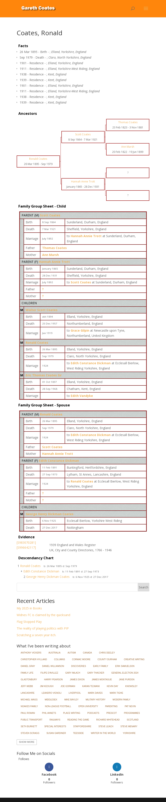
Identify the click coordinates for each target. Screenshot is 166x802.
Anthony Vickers (31, 653)
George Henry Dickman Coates (49, 514)
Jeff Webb (27, 686)
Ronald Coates (37, 342)
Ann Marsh (50, 255)
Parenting (111, 706)
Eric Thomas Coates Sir (44, 375)
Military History (95, 699)
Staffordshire (82, 726)
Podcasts (93, 713)
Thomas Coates (54, 248)
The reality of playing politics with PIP (43, 628)
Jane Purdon (126, 679)
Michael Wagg (29, 699)
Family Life (27, 673)
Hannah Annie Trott (54, 262)
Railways (54, 720)
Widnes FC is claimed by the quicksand (43, 615)
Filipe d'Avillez (49, 673)
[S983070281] (26, 542)
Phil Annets (49, 713)
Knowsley (131, 686)
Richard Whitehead (108, 720)
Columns (59, 659)
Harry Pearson (53, 679)
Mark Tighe (116, 693)
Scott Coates (50, 215)
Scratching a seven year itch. (36, 635)
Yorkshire (129, 733)
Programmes (132, 713)
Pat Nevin (130, 706)
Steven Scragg (30, 733)
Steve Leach (105, 726)
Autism (72, 653)
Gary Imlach (72, 673)
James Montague (102, 679)
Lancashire (28, 693)
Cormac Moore (81, 659)
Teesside (78, 733)
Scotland (133, 720)
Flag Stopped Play (29, 622)
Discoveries (78, 666)
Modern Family (121, 699)
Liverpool (75, 693)
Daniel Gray (28, 666)
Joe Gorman (68, 686)
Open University (88, 706)
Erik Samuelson (124, 666)
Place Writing (71, 713)
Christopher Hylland (34, 659)
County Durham (107, 659)
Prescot (111, 713)
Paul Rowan (28, 713)
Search (143, 587)
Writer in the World (103, 733)
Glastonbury (29, 679)
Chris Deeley (107, 653)
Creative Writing (134, 659)
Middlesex (51, 699)
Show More (26, 742)
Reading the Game (78, 720)
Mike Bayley (71, 699)
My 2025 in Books (29, 608)
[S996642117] (26, 547)
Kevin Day (112, 686)
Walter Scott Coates (41, 310)
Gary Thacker (95, 673)
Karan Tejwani (91, 686)
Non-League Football (58, 706)
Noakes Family (29, 706)
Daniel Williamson (53, 666)
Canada (87, 653)
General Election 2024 (124, 673)
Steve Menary (128, 726)
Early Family (100, 666)
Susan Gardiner (56, 733)
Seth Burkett (29, 726)
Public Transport (31, 720)
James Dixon (77, 679)
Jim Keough (46, 686)
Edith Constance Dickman (59, 461)
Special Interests (55, 726)
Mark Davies (95, 693)
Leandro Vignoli (52, 693)
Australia (54, 653)
